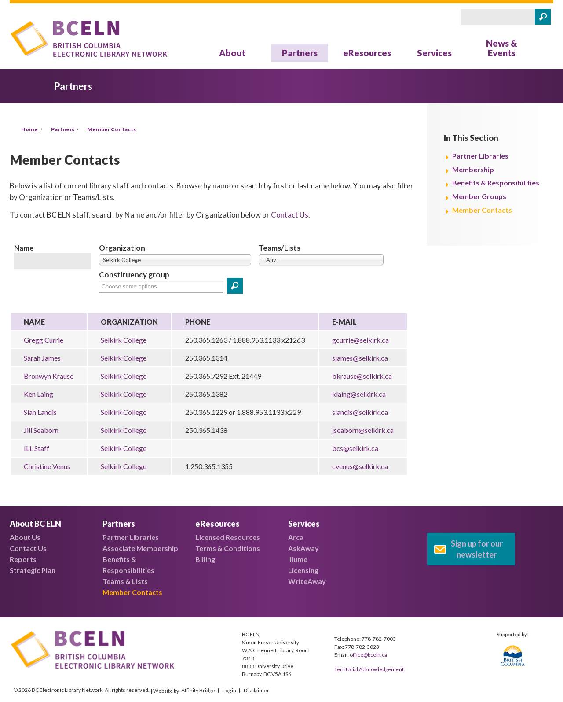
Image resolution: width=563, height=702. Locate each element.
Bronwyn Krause (48, 376)
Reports (23, 559)
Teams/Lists (279, 247)
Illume (297, 559)
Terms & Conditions (227, 548)
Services (434, 53)
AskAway (303, 548)
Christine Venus (47, 466)
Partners (300, 53)
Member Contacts (111, 129)
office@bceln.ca (368, 654)
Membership (473, 169)
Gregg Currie (43, 340)
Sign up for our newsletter (477, 549)
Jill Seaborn (41, 430)
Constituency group (134, 274)
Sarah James (42, 358)
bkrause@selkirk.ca (362, 376)
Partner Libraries (480, 155)
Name (24, 247)
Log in (229, 690)
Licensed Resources (227, 537)
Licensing (303, 570)
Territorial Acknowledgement (369, 669)
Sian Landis (40, 412)
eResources (367, 53)
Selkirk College (123, 340)
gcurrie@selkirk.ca (360, 340)
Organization (122, 247)
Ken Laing (38, 394)
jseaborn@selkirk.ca (363, 430)
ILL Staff (36, 448)
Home (29, 129)
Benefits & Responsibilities (495, 182)
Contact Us (289, 214)
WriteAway (307, 581)
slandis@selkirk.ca (360, 412)
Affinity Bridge (198, 690)
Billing (205, 559)
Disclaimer (256, 690)
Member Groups (479, 196)
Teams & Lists (125, 581)
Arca (295, 537)
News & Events (501, 48)
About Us (25, 537)
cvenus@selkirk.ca (360, 466)
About (232, 53)
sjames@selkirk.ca (360, 358)
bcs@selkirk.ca (355, 448)
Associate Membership (140, 548)
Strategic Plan (32, 570)
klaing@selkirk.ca (359, 394)
